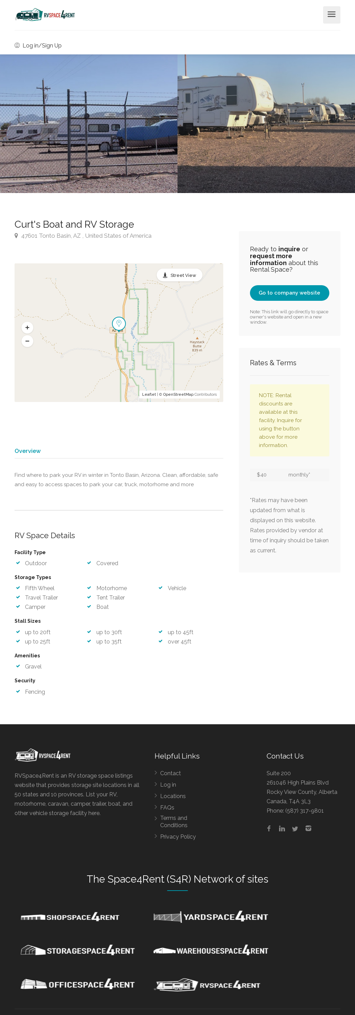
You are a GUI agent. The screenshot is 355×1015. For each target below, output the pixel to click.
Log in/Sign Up (38, 45)
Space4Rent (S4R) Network (170, 882)
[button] (27, 328)
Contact (170, 776)
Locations (173, 799)
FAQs (167, 810)
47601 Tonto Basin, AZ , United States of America (83, 235)
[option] (266, 123)
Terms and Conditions (174, 824)
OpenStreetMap (178, 394)
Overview (27, 450)
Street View (183, 275)
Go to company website (289, 293)
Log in (168, 787)
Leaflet (149, 394)
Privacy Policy (178, 839)
